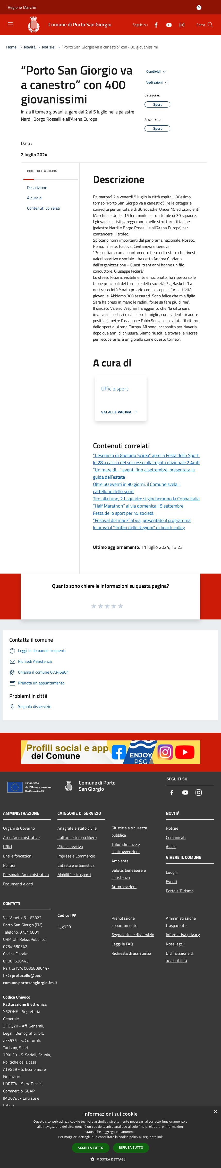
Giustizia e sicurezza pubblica (129, 831)
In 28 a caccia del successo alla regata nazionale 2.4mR (146, 462)
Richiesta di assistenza (131, 953)
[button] (110, 1159)
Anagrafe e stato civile (77, 828)
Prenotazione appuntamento (124, 921)
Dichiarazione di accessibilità (180, 956)
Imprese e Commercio (76, 856)
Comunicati (176, 837)
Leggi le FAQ (122, 944)
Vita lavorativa (70, 847)
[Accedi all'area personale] (199, 8)
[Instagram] (180, 24)
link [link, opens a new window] (160, 1137)
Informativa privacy (183, 935)
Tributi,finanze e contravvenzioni (126, 848)
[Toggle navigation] (10, 24)
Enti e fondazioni (17, 856)
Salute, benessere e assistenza (129, 873)
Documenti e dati (18, 884)
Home (11, 47)
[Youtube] (167, 24)
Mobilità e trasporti (74, 874)
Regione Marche (22, 7)
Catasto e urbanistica (76, 865)
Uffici (7, 847)
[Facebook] (154, 24)
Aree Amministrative (21, 837)
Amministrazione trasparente (181, 921)
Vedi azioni (157, 82)
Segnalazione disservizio (133, 935)
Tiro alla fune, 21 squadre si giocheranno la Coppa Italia (146, 498)
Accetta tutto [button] (91, 1148)
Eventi (171, 881)
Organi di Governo (19, 828)
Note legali (175, 944)
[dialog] (110, 1137)
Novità (30, 47)
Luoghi (172, 872)
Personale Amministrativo (26, 874)
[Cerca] (210, 25)
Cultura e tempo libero (77, 837)
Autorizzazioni (124, 887)
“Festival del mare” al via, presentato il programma (142, 520)
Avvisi (171, 847)
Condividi (156, 72)
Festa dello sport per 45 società (123, 513)
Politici (9, 865)
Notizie (48, 47)
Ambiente (120, 861)
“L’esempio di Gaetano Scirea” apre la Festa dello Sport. (146, 455)
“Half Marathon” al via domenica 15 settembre (138, 505)
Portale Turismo (179, 891)
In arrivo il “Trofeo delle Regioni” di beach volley (139, 527)
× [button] (215, 1112)
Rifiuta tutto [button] (131, 1147)
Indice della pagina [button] (42, 170)
